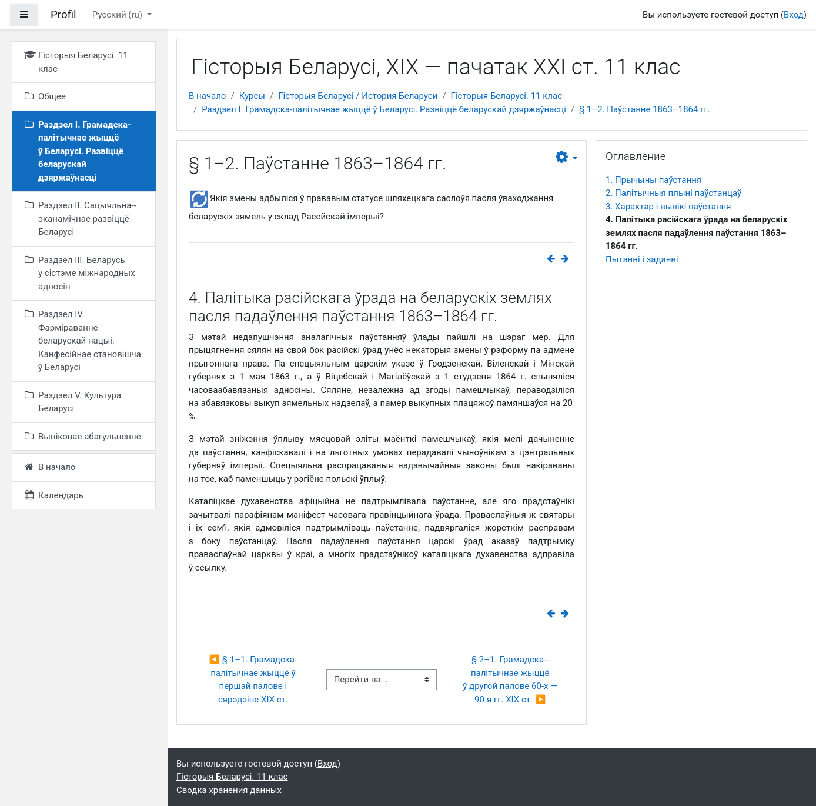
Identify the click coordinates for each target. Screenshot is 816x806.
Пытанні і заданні (642, 259)
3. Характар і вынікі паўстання (668, 206)
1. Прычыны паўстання (653, 180)
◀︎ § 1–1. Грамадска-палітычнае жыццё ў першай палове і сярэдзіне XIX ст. (253, 679)
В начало (207, 96)
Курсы (252, 96)
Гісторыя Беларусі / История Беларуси (357, 96)
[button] (566, 157)
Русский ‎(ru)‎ (118, 14)
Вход (794, 14)
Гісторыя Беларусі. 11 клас (506, 96)
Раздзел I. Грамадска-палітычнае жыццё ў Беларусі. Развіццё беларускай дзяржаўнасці (384, 109)
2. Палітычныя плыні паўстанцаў (673, 193)
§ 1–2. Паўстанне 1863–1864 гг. (644, 109)
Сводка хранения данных (229, 790)
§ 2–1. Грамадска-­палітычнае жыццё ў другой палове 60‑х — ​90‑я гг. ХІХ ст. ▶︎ (511, 679)
